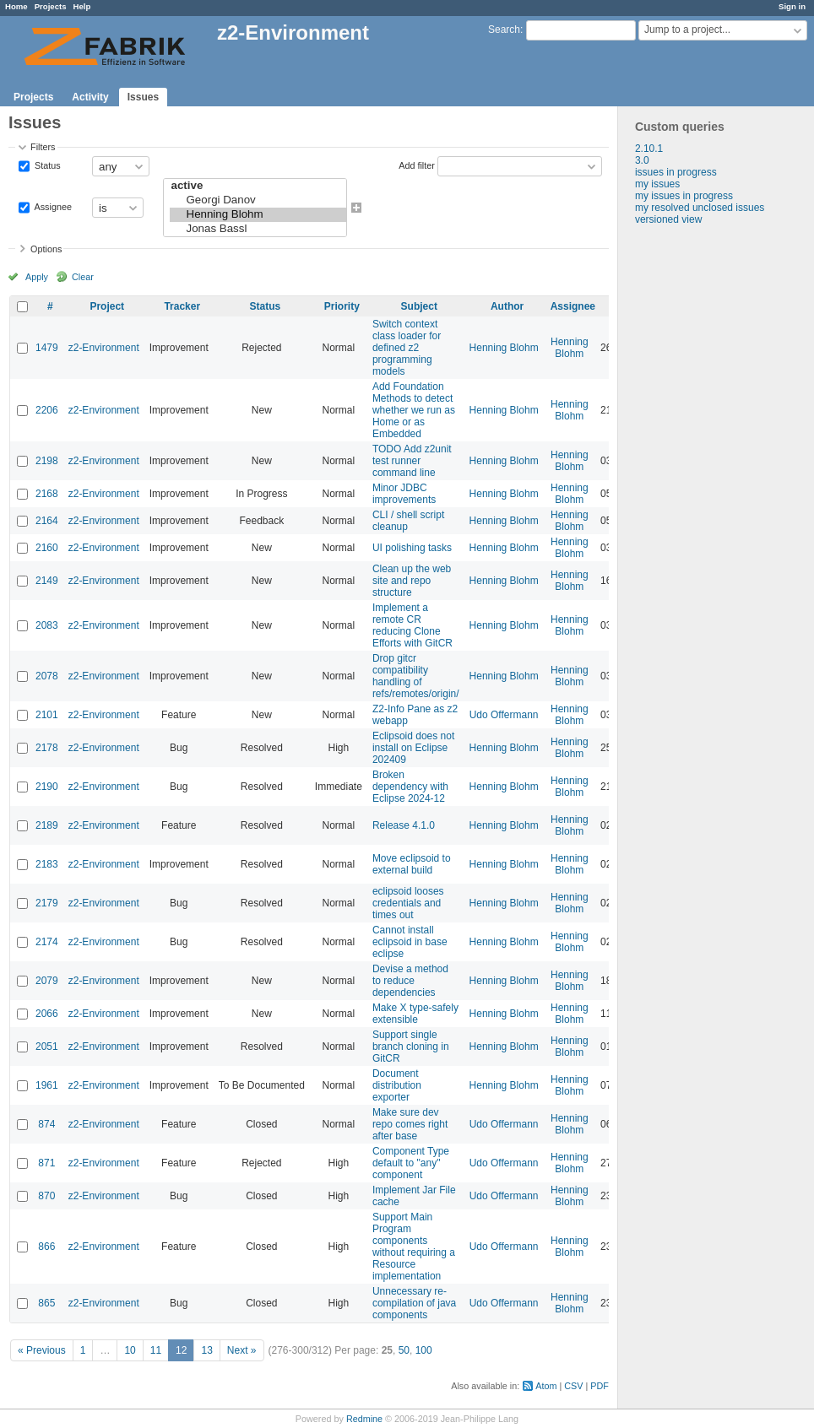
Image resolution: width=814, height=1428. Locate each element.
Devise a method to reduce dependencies (410, 980)
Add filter (417, 165)
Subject (419, 306)
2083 (46, 625)
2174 (46, 942)
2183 (46, 864)
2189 (46, 825)
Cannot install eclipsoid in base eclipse (410, 942)
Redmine (364, 1419)
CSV (573, 1386)
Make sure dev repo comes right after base (410, 1124)
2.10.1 (649, 148)
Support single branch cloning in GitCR (410, 1046)
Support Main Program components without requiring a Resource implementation (413, 1246)
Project (107, 306)
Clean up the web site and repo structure (411, 580)
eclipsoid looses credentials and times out (408, 903)
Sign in (792, 6)
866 (46, 1246)
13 (206, 1350)
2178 (46, 748)
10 (129, 1350)
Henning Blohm (258, 215)
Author (507, 306)
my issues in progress (684, 196)
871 (46, 1163)
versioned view (668, 219)
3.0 (642, 160)
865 (46, 1303)
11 (155, 1350)
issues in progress (676, 172)
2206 (46, 410)
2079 (46, 981)
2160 (46, 548)
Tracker (182, 306)
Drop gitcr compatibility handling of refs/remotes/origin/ (415, 676)
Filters (42, 147)
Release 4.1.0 (403, 825)
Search (504, 29)
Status (46, 165)
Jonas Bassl (258, 229)
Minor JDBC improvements (404, 494)
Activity (90, 97)
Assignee (52, 207)
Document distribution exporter (396, 1085)
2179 (46, 903)
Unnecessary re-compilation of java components (414, 1303)
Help (82, 6)
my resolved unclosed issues (699, 208)
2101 (46, 715)
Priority (342, 306)
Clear (83, 277)
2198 (46, 461)
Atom (545, 1386)
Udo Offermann (504, 715)
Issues (143, 97)
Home (16, 6)
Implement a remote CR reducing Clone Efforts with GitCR (412, 625)
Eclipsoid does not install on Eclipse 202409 (413, 747)
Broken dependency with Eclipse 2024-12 (410, 786)
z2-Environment (103, 348)
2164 (46, 521)
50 (404, 1350)
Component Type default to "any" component (410, 1163)
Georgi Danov (258, 200)
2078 (46, 676)
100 (423, 1350)
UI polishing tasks (412, 548)
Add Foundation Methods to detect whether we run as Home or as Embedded (413, 410)
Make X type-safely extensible (415, 1013)
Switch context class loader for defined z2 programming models (406, 347)
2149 (46, 581)
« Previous (42, 1350)
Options (46, 249)
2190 (46, 786)
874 (46, 1124)
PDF (599, 1386)
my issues (657, 184)
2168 (46, 494)
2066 (46, 1014)
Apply (36, 277)
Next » (242, 1350)
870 (46, 1196)
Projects (51, 6)
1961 (46, 1085)
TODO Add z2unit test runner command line (412, 461)
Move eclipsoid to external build (411, 864)
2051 (46, 1046)
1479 (46, 348)
